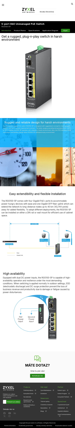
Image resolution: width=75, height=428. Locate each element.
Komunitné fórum (28, 393)
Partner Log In (62, 390)
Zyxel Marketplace (46, 390)
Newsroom (45, 398)
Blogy (42, 411)
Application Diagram (50, 30)
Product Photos (20, 30)
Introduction (6, 30)
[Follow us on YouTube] (9, 413)
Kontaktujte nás (37, 376)
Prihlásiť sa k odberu (13, 402)
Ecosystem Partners (63, 397)
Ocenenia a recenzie (46, 404)
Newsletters (44, 408)
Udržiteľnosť (61, 408)
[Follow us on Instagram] (9, 416)
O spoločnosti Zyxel (63, 404)
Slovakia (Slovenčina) (47, 12)
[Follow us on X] (4, 416)
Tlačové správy (45, 401)
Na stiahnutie (27, 397)
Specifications (34, 30)
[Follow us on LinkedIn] (15, 413)
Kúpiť (65, 30)
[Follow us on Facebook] (4, 413)
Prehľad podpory (28, 390)
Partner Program (62, 393)
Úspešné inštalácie (63, 411)
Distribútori (44, 393)
